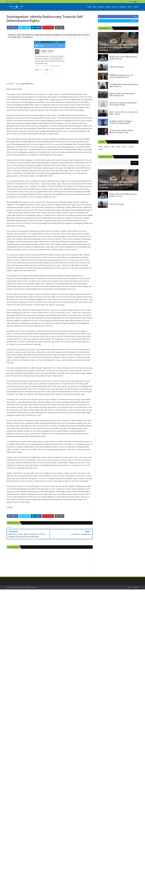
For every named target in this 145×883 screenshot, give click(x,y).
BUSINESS (122, 7)
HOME (89, 7)
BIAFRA (107, 7)
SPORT (130, 7)
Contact (136, 587)
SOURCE (10, 507)
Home (129, 587)
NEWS (95, 7)
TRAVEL (136, 7)
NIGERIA (101, 7)
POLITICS (115, 7)
